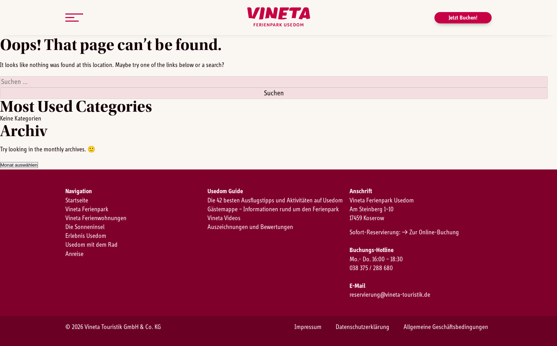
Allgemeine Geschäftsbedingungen (446, 327)
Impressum (307, 327)
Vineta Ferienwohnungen (95, 218)
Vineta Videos (223, 218)
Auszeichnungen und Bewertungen (250, 227)
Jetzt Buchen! (463, 18)
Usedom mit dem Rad (91, 245)
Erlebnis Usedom (85, 236)
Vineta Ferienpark (86, 209)
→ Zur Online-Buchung (430, 232)
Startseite (76, 200)
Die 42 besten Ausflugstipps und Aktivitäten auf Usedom (275, 200)
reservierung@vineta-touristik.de (390, 295)
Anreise (74, 254)
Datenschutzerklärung (362, 327)
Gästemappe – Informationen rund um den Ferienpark (273, 209)
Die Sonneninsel (84, 227)
